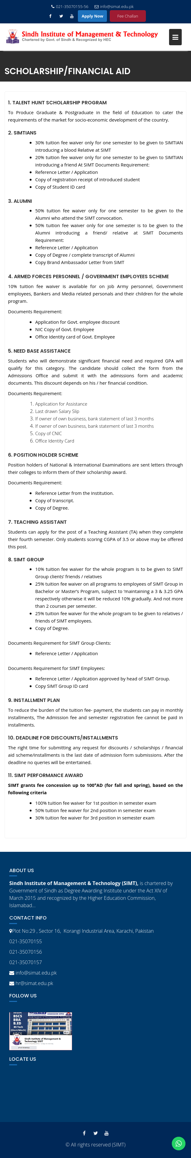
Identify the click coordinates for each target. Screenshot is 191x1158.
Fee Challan (127, 16)
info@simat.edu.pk (114, 6)
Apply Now (92, 16)
